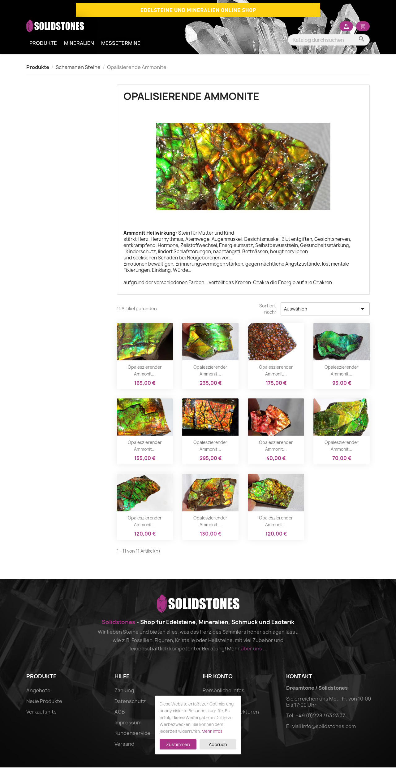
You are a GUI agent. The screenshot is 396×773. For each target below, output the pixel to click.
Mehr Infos (212, 731)
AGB (119, 717)
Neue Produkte (44, 706)
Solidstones (118, 628)
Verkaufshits (41, 717)
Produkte (43, 48)
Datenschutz (130, 706)
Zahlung (124, 696)
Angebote (38, 696)
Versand (124, 749)
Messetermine (120, 48)
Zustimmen (178, 744)
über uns (251, 654)
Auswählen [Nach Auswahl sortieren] (325, 314)
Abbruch (218, 744)
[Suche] (329, 45)
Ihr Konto (218, 682)
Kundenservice (132, 738)
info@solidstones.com (329, 731)
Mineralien (79, 48)
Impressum (127, 728)
